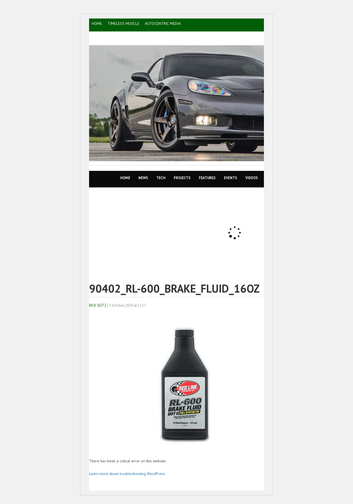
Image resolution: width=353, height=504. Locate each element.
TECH (160, 178)
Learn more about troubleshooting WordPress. (127, 473)
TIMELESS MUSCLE (123, 23)
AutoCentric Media (163, 23)
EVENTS (230, 178)
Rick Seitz (97, 305)
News (143, 178)
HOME (97, 23)
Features (207, 178)
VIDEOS (251, 178)
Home (125, 178)
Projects (182, 178)
